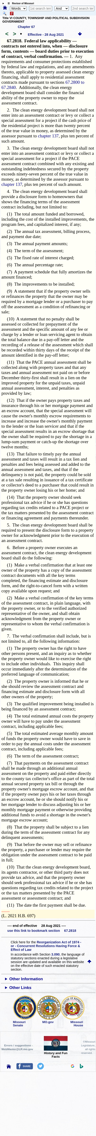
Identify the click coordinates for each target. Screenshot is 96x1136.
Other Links (20, 987)
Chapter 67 (26, 27)
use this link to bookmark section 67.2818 (41, 931)
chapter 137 (48, 135)
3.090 (55, 954)
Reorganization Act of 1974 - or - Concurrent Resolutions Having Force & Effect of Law (46, 946)
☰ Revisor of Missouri (19, 3)
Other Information (26, 979)
